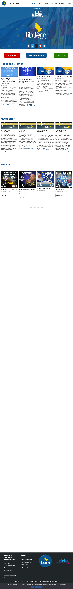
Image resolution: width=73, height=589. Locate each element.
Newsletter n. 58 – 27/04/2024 (6, 131)
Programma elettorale (44, 76)
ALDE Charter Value (32, 581)
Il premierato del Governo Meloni (27, 190)
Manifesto (46, 3)
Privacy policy (39, 586)
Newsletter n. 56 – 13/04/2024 (43, 131)
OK (33, 586)
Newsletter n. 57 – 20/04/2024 (24, 131)
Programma (54, 3)
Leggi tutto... (5, 195)
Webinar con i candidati (44, 188)
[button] (71, 169)
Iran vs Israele (59, 189)
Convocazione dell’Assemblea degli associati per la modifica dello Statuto (8, 80)
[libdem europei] (10, 3)
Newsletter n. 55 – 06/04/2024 (61, 131)
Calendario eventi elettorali (63, 76)
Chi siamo (39, 3)
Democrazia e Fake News (9, 189)
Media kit (23, 581)
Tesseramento (62, 3)
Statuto (17, 581)
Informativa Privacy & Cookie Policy (49, 581)
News (69, 3)
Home (33, 3)
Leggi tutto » (9, 104)
